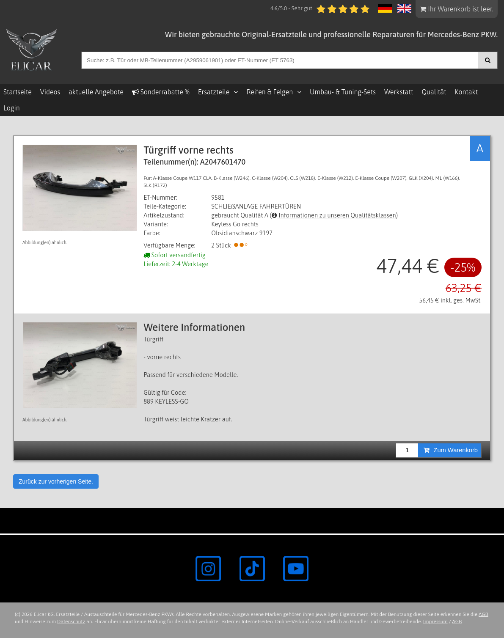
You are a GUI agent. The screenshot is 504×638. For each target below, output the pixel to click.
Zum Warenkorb (451, 450)
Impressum (435, 621)
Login (11, 108)
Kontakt (466, 92)
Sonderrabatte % (161, 92)
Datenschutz (71, 621)
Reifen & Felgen (269, 92)
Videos (50, 92)
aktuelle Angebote (96, 92)
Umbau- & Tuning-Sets (343, 92)
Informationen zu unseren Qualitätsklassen (334, 215)
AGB (483, 614)
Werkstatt (398, 92)
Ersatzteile (214, 92)
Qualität (433, 92)
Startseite (17, 92)
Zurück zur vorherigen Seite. (56, 481)
